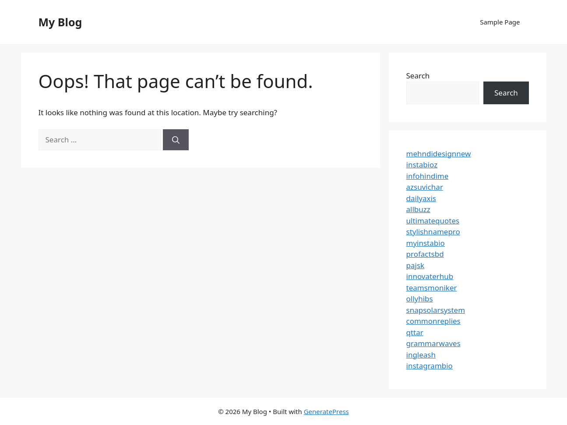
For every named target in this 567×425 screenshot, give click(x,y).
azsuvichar (424, 187)
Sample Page (500, 22)
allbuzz (418, 209)
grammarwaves (433, 343)
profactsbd (425, 254)
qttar (414, 332)
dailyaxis (421, 198)
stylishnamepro (433, 232)
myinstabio (425, 243)
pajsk (415, 265)
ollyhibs (419, 299)
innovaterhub (430, 276)
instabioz (422, 164)
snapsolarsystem (435, 310)
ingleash (421, 355)
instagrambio (429, 366)
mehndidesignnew (438, 154)
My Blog (60, 21)
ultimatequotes (433, 221)
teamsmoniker (431, 288)
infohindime (427, 176)
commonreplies (433, 321)
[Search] (176, 139)
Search (418, 76)
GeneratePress (326, 411)
